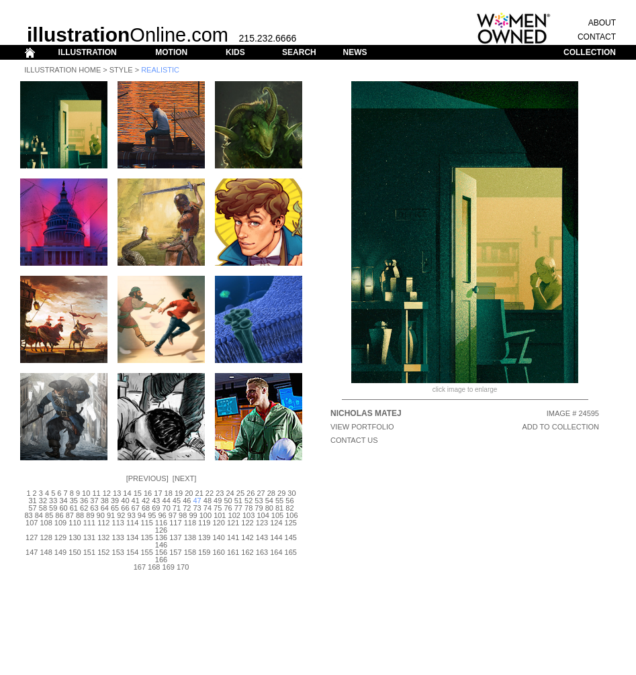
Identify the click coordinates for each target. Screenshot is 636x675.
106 (291, 515)
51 (238, 501)
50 (228, 501)
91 (111, 515)
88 (80, 515)
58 (43, 508)
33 (53, 501)
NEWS (355, 52)
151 (89, 552)
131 (89, 537)
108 (46, 523)
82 (289, 508)
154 (132, 552)
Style (121, 70)
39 (115, 501)
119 (204, 523)
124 (276, 523)
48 (207, 501)
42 (146, 501)
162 (247, 552)
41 (136, 501)
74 (207, 508)
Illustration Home (62, 70)
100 (205, 515)
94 (142, 515)
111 (89, 523)
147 (32, 552)
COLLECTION (589, 52)
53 (259, 501)
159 (204, 552)
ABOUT (602, 23)
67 (136, 508)
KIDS (235, 52)
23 (220, 493)
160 (219, 552)
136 (161, 537)
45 (177, 501)
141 (233, 537)
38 (105, 501)
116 (161, 523)
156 (161, 552)
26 (250, 493)
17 (158, 493)
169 (169, 567)
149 (60, 552)
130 (75, 537)
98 (183, 515)
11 (96, 493)
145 (291, 537)
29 (281, 493)
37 (94, 501)
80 (269, 508)
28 (271, 493)
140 (219, 537)
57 (32, 508)
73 (197, 508)
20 (189, 493)
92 (121, 515)
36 (84, 501)
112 (103, 523)
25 (240, 493)
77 (238, 508)
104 (263, 515)
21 (199, 493)
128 (46, 537)
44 (167, 501)
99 (193, 515)
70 (167, 508)
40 (125, 501)
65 (115, 508)
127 (32, 537)
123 (262, 523)
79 (259, 508)
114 (132, 523)
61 (74, 508)
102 (234, 515)
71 (177, 508)
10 (86, 493)
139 (204, 537)
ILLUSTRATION (87, 52)
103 (248, 515)
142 (247, 537)
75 (218, 508)
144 (276, 537)
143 (262, 537)
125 (291, 523)
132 (103, 537)
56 (289, 501)
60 (63, 508)
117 (175, 523)
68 (146, 508)
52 (248, 501)
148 (46, 552)
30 (291, 493)
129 (60, 537)
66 (125, 508)
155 (146, 552)
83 (28, 515)
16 (148, 493)
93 (132, 515)
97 (173, 515)
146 (161, 545)
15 (138, 493)
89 (90, 515)
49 (218, 501)
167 (140, 567)
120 (219, 523)
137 (175, 537)
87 (70, 515)
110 (75, 523)
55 (279, 501)
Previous (147, 478)
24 (230, 493)
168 (154, 567)
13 (117, 493)
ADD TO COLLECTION (560, 427)
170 (183, 567)
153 (118, 552)
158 (190, 552)
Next (184, 478)
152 (103, 552)
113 (118, 523)
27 (261, 493)
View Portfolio (362, 427)
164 (276, 552)
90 (101, 515)
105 (277, 515)
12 (107, 493)
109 (60, 523)
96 (162, 515)
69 (156, 508)
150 (75, 552)
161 (233, 552)
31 (32, 501)
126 (161, 530)
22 (210, 493)
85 (49, 515)
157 (175, 552)
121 (233, 523)
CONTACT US (354, 440)
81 (279, 508)
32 (43, 501)
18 (169, 493)
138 (190, 537)
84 (39, 515)
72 (187, 508)
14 (127, 493)
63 (94, 508)
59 (53, 508)
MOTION (171, 52)
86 (59, 515)
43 (156, 501)
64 (105, 508)
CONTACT (597, 37)
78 (248, 508)
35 (74, 501)
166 (161, 560)
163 (262, 552)
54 (269, 501)
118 (190, 523)
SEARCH (299, 52)
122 (247, 523)
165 (291, 552)
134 (132, 537)
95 (152, 515)
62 (84, 508)
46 (187, 501)
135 (146, 537)
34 (63, 501)
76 (228, 508)
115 (146, 523)
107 (32, 523)
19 (179, 493)
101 (220, 515)
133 (118, 537)
